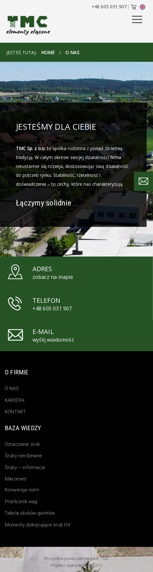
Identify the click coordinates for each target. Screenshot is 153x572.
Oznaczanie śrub (22, 444)
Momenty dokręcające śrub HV (37, 525)
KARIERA (14, 400)
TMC (104, 558)
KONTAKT (15, 412)
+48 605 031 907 (108, 6)
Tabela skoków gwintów (30, 513)
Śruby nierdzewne (23, 456)
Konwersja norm (22, 490)
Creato (95, 565)
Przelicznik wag (21, 501)
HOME (48, 52)
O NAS (12, 388)
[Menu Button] (137, 19)
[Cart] (133, 7)
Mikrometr (15, 479)
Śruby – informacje (25, 467)
